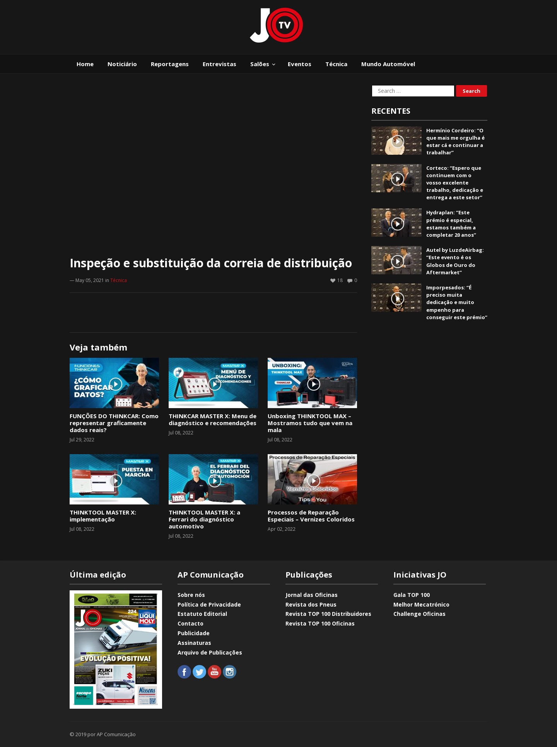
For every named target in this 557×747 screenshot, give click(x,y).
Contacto (190, 623)
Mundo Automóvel (388, 64)
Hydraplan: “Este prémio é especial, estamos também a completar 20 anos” (451, 223)
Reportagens (170, 64)
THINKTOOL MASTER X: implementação (103, 515)
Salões (259, 64)
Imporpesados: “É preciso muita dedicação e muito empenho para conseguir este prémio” (456, 302)
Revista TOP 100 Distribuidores (328, 613)
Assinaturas (194, 642)
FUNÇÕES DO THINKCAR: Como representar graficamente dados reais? (114, 423)
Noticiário (122, 64)
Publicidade (194, 633)
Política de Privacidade (209, 604)
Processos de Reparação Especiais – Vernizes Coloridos (311, 515)
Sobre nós (191, 594)
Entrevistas (219, 64)
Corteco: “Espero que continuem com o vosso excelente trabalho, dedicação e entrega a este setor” (454, 182)
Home (85, 64)
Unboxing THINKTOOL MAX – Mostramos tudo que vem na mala (310, 423)
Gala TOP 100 (411, 594)
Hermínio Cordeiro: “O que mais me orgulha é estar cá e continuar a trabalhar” (455, 141)
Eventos (299, 64)
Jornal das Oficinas (311, 594)
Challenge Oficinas (419, 613)
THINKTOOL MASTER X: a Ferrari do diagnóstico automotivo (204, 519)
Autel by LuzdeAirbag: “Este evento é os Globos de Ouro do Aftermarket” (455, 261)
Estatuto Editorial (202, 613)
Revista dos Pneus (311, 604)
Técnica (336, 64)
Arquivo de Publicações (210, 652)
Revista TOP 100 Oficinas (320, 623)
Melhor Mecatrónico (421, 604)
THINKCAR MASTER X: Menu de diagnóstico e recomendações (212, 419)
